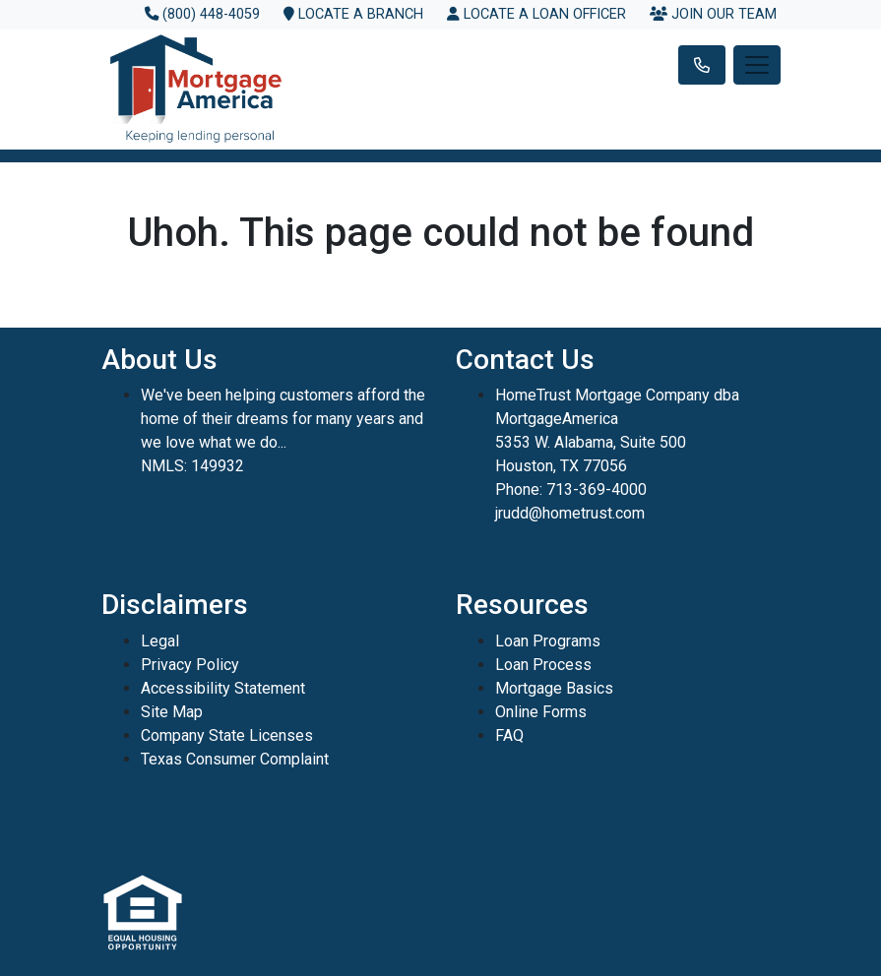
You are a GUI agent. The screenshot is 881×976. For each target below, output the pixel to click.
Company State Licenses (227, 735)
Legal (160, 641)
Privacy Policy (190, 664)
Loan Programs (547, 641)
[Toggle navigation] (757, 65)
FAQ (509, 735)
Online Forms (541, 711)
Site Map (172, 711)
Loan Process (543, 664)
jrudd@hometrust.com (570, 513)
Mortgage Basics (554, 688)
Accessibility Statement (223, 688)
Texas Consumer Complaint (235, 759)
